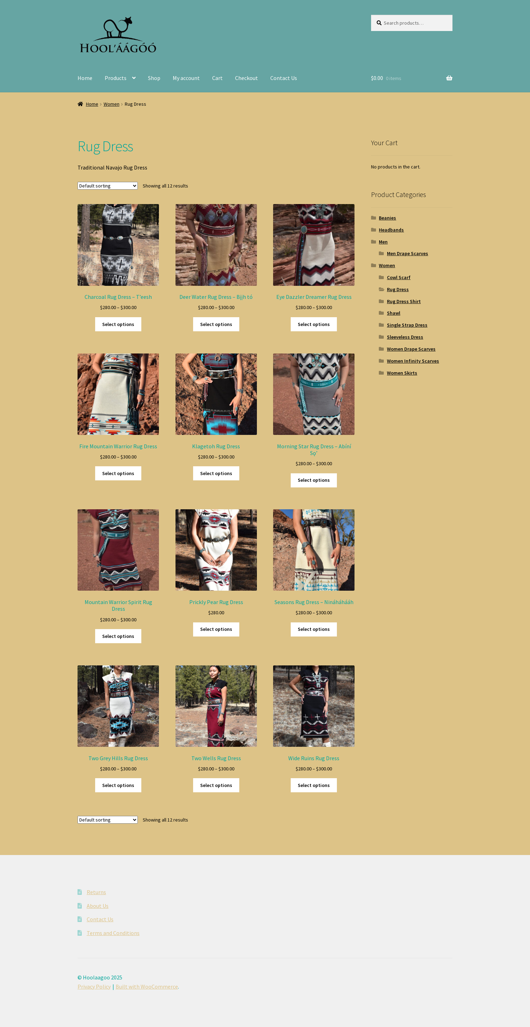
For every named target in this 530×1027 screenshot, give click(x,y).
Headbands (391, 230)
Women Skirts (402, 373)
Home (85, 77)
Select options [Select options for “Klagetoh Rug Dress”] (216, 473)
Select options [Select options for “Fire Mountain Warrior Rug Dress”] (118, 473)
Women (111, 104)
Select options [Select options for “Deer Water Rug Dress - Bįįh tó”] (216, 324)
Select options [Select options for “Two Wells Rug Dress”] (216, 785)
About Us (98, 905)
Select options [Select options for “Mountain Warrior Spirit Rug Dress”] (118, 636)
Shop (154, 77)
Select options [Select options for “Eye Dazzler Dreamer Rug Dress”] (314, 324)
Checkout (246, 77)
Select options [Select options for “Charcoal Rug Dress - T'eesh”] (118, 324)
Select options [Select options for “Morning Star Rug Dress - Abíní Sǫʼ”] (314, 480)
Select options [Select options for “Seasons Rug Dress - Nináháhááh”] (314, 629)
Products (116, 77)
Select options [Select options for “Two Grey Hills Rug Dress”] (118, 785)
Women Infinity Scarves (413, 361)
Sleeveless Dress (405, 337)
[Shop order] (108, 186)
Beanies (387, 218)
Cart (217, 77)
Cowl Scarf (399, 277)
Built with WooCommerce (147, 986)
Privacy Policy (94, 986)
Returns (96, 892)
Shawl (393, 313)
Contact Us (283, 77)
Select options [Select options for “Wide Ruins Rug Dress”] (314, 785)
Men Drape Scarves (407, 253)
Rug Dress (398, 289)
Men (383, 242)
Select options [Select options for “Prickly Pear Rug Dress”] (216, 629)
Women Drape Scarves (411, 349)
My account (186, 77)
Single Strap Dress (407, 325)
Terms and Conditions (113, 932)
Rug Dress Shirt (404, 301)
